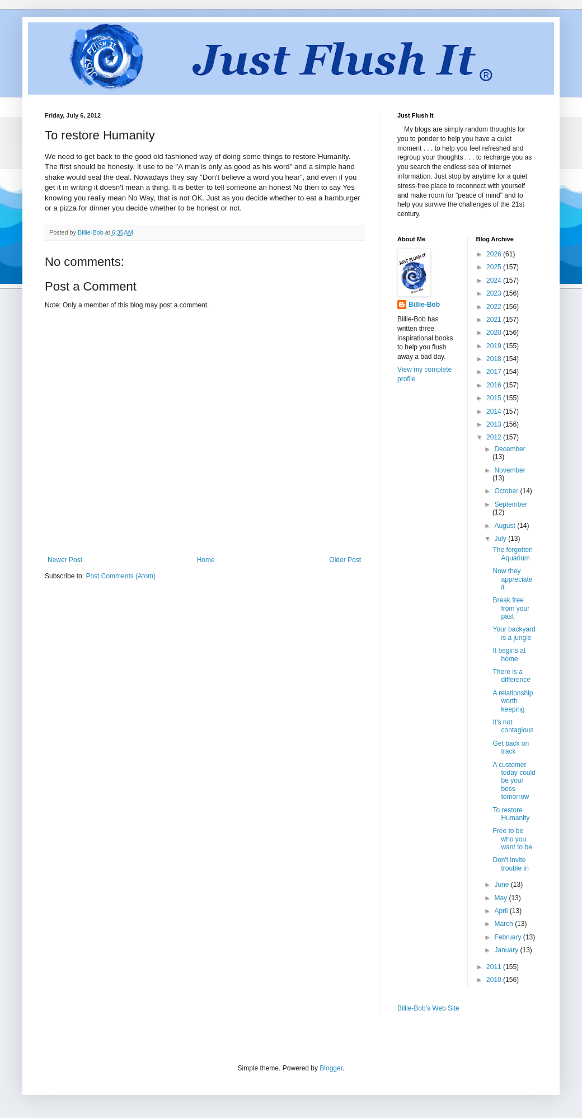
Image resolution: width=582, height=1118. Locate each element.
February (508, 937)
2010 (494, 980)
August (505, 526)
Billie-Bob (424, 304)
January (507, 950)
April (501, 911)
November (509, 470)
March (504, 924)
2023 (494, 293)
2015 (494, 398)
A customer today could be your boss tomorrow (513, 781)
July (501, 538)
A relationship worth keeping (512, 701)
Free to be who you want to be (512, 839)
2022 (494, 307)
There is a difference (511, 676)
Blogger (331, 1068)
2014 (494, 411)
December (509, 449)
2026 (494, 254)
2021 (494, 320)
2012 (494, 437)
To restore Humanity (510, 814)
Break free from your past (510, 608)
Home (206, 560)
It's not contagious (512, 726)
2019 (494, 346)
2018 (494, 359)
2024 (494, 280)
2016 (494, 385)
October (507, 491)
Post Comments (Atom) (121, 576)
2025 (494, 267)
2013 (494, 424)
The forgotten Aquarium (512, 554)
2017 (494, 372)
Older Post (345, 560)
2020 (494, 332)
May (501, 898)
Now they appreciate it (512, 579)
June (502, 884)
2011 (494, 967)
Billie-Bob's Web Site (428, 1008)
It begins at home (508, 654)
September (510, 504)
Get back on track (510, 747)
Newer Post (65, 560)
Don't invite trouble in (510, 864)
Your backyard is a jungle (513, 633)
